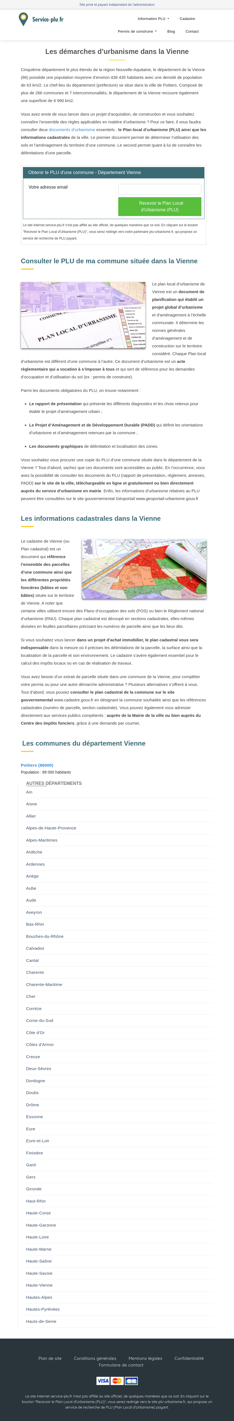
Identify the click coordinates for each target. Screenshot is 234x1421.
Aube (31, 888)
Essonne (34, 1116)
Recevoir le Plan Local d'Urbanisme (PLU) (161, 206)
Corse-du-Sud (39, 1020)
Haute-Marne (39, 1249)
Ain (29, 792)
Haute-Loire (37, 1237)
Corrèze (34, 1008)
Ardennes (35, 864)
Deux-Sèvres (38, 1068)
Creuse (33, 1056)
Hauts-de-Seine (41, 1321)
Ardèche (34, 852)
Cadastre (187, 19)
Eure (30, 1128)
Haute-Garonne (41, 1225)
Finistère (34, 1153)
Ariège (32, 876)
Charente (35, 972)
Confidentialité (189, 1358)
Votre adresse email (48, 187)
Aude (31, 900)
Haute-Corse (38, 1213)
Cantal (32, 960)
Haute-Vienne (39, 1285)
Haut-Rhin (36, 1201)
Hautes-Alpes (39, 1297)
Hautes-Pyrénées (43, 1309)
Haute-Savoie (39, 1273)
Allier (31, 816)
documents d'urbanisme (72, 129)
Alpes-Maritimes (42, 840)
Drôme (32, 1104)
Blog (171, 31)
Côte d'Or (35, 1032)
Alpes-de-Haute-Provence (51, 828)
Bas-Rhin (35, 924)
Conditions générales (95, 1358)
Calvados (35, 948)
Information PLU (152, 19)
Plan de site (50, 1358)
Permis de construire (136, 31)
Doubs (32, 1092)
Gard (31, 1164)
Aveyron (34, 912)
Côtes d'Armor (40, 1044)
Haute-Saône (39, 1261)
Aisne (31, 803)
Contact (192, 31)
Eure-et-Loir (37, 1140)
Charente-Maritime (44, 984)
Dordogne (35, 1080)
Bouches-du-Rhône (45, 936)
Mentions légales (145, 1358)
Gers (31, 1177)
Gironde (34, 1188)
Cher (31, 996)
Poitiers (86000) (37, 765)
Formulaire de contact (121, 1365)
